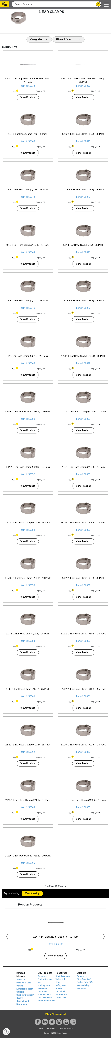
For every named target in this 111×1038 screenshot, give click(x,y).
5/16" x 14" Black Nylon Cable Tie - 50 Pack (55, 937)
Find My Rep (44, 985)
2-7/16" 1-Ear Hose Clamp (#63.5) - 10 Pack (28, 855)
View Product (27, 97)
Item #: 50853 (83, 474)
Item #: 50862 (28, 752)
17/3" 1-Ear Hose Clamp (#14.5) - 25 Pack (27, 689)
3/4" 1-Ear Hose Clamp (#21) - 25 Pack (28, 300)
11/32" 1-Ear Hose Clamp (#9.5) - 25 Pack (27, 633)
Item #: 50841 (83, 141)
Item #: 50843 (83, 197)
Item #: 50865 (83, 807)
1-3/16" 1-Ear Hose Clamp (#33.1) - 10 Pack (28, 578)
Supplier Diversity (25, 995)
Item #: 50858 (28, 641)
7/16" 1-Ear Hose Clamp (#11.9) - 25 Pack (83, 467)
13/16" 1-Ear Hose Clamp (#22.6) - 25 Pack (83, 744)
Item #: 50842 (28, 197)
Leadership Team (24, 989)
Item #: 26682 (55, 944)
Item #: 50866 (28, 863)
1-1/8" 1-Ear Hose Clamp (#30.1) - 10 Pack (83, 356)
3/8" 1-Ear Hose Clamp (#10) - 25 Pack (28, 189)
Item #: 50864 (28, 807)
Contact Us (82, 976)
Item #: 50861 (83, 696)
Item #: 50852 (28, 474)
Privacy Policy (51, 1028)
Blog (58, 982)
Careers (20, 992)
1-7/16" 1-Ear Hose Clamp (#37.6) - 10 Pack (83, 411)
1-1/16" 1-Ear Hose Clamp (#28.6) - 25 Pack (83, 800)
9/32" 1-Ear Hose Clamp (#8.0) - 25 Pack (83, 578)
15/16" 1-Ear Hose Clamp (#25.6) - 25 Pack (83, 522)
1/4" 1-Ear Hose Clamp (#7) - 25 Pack (27, 134)
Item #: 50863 (83, 752)
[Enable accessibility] (6, 1031)
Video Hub (61, 979)
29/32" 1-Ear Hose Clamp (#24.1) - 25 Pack (27, 800)
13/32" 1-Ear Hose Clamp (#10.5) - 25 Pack (83, 633)
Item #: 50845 (83, 252)
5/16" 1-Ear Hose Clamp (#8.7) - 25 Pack (83, 134)
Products (42, 976)
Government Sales (47, 1000)
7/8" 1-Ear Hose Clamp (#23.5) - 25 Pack (83, 300)
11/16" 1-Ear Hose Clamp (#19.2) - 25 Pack (27, 522)
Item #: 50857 (83, 585)
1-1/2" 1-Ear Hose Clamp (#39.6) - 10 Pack (28, 467)
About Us (20, 980)
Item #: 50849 (83, 363)
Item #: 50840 (28, 141)
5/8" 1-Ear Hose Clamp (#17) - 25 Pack (83, 245)
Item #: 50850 (28, 419)
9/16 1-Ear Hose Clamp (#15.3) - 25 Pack (28, 245)
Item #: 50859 (83, 641)
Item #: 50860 (28, 696)
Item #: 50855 (83, 530)
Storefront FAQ (84, 979)
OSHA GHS (61, 997)
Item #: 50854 (28, 530)
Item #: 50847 (83, 308)
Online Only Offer (85, 982)
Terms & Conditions (66, 1028)
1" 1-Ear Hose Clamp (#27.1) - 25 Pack (28, 356)
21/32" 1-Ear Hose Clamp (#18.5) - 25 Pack (83, 689)
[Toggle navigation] (106, 4)
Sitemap (41, 1028)
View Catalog (32, 893)
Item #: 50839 (83, 86)
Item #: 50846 (28, 308)
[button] (17, 90)
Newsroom (21, 1004)
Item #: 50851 (83, 419)
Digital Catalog (63, 976)
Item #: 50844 (28, 252)
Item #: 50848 (28, 363)
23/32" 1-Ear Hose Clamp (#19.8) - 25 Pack (27, 744)
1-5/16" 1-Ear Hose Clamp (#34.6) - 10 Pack (28, 411)
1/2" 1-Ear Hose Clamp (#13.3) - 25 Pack (83, 189)
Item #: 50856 (28, 585)
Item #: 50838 (28, 86)
